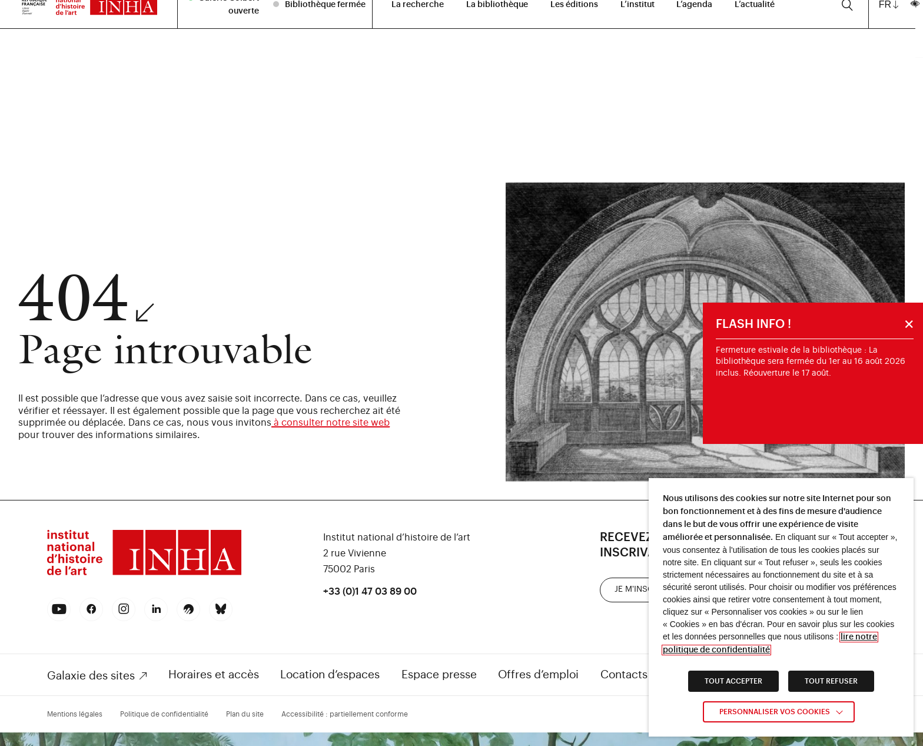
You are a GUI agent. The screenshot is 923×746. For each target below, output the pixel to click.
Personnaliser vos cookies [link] (774, 711)
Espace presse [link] (439, 674)
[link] (144, 574)
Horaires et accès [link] (213, 674)
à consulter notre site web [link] (330, 422)
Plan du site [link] (245, 714)
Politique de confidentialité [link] (164, 714)
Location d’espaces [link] (330, 674)
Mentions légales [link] (74, 714)
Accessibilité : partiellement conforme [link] (344, 714)
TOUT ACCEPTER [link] (733, 681)
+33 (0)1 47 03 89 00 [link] (370, 591)
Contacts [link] (624, 674)
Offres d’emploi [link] (538, 674)
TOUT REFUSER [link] (831, 681)
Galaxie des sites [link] (91, 675)
